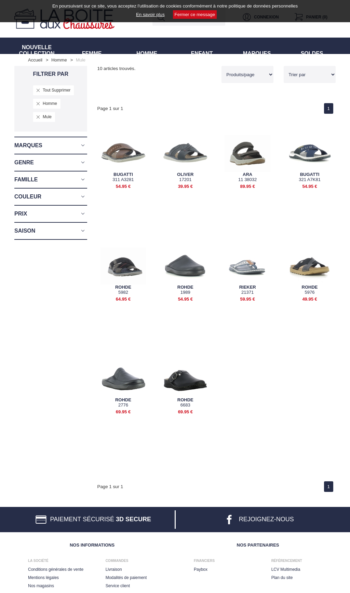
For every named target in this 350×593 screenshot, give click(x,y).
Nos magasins (41, 584)
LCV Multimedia (285, 568)
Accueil (35, 60)
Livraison (114, 568)
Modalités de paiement (126, 576)
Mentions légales (43, 576)
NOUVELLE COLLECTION (37, 45)
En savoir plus (150, 14)
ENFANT (202, 45)
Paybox (200, 568)
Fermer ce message (195, 14)
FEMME (92, 45)
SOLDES (312, 45)
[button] (50, 145)
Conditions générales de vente (55, 568)
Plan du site (282, 576)
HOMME (147, 45)
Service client (118, 584)
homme (59, 60)
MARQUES (256, 45)
